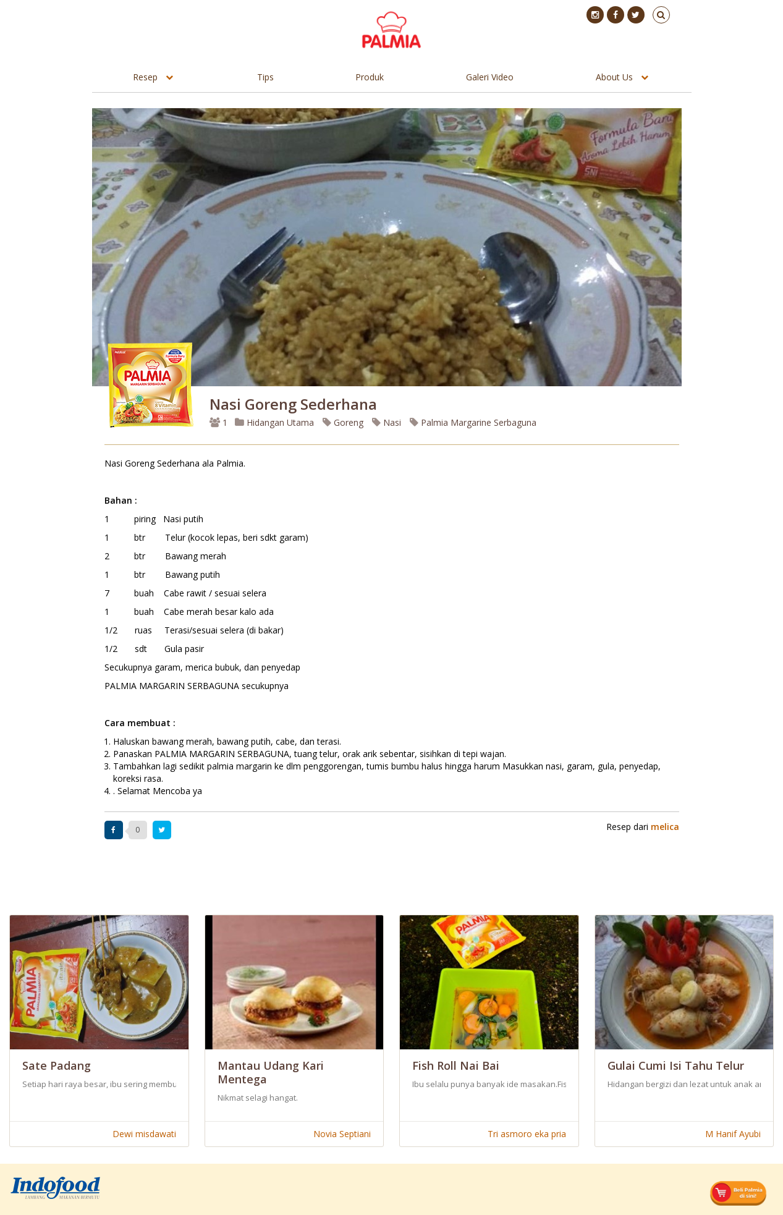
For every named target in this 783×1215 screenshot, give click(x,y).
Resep (145, 77)
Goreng (343, 422)
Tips (265, 77)
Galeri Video (490, 77)
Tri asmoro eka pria (527, 1134)
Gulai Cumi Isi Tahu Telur (675, 1065)
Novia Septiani (342, 1134)
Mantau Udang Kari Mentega (271, 1072)
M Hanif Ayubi (733, 1134)
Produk (369, 77)
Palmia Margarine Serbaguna (473, 422)
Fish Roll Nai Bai (455, 1065)
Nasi (386, 422)
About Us (614, 77)
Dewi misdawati (144, 1134)
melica (665, 826)
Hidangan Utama (275, 422)
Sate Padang (56, 1065)
